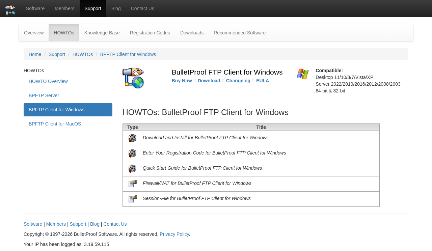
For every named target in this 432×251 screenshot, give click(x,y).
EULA (262, 80)
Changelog (238, 80)
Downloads (192, 32)
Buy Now (182, 80)
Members (64, 8)
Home (35, 54)
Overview (34, 32)
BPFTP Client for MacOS (55, 124)
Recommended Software (240, 32)
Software (35, 8)
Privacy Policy (174, 234)
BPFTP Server (44, 95)
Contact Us (142, 8)
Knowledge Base (102, 32)
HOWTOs (66, 32)
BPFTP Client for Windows (128, 54)
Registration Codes (150, 32)
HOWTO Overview (48, 81)
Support (93, 8)
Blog (116, 8)
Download (209, 80)
